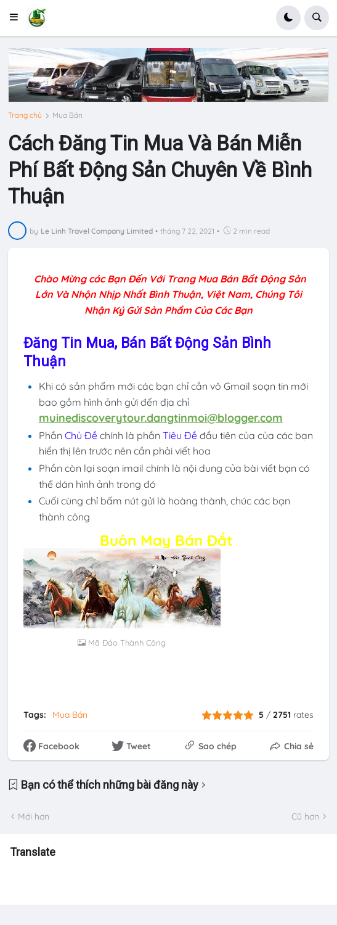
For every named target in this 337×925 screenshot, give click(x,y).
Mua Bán (67, 115)
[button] (17, 18)
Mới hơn (33, 816)
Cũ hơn (305, 816)
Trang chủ (25, 115)
